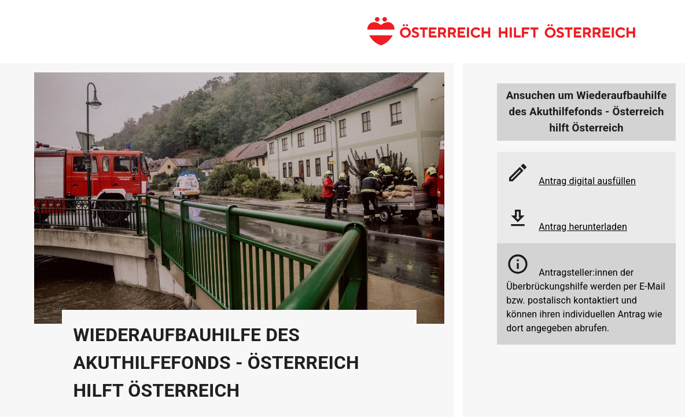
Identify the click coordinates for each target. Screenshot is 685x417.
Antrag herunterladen (583, 226)
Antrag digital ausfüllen (587, 180)
